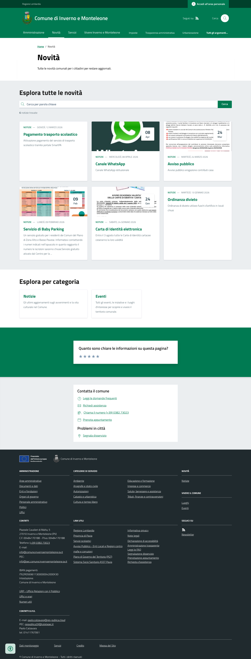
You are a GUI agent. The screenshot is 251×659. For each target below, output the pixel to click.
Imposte (133, 33)
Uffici (22, 512)
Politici (22, 507)
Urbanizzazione (190, 33)
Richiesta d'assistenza (139, 562)
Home (40, 46)
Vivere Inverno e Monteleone (102, 32)
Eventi (185, 508)
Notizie (27, 127)
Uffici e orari (25, 596)
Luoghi (185, 503)
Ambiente (78, 481)
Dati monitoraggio (29, 646)
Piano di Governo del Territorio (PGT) (92, 557)
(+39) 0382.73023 (40, 543)
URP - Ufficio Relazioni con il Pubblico (39, 591)
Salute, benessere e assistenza (144, 491)
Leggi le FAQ (134, 550)
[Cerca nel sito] (223, 18)
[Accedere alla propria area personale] (208, 4)
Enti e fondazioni (28, 491)
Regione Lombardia (31, 4)
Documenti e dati (28, 486)
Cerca (225, 104)
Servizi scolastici (82, 541)
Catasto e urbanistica (84, 497)
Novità (56, 32)
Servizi (72, 32)
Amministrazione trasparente (143, 545)
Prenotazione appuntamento (143, 558)
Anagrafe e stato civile (85, 486)
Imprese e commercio (139, 486)
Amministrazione (33, 32)
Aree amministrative (30, 481)
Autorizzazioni (81, 491)
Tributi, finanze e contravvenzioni (145, 497)
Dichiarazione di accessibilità (143, 541)
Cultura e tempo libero (85, 502)
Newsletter (188, 534)
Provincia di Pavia (82, 536)
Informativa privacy (138, 530)
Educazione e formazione (141, 481)
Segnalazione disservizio (141, 554)
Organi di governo (29, 497)
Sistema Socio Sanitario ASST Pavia (92, 562)
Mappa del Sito (108, 646)
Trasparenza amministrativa (160, 33)
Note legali (133, 536)
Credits (80, 646)
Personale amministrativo (33, 502)
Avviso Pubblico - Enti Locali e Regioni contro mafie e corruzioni (97, 548)
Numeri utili (25, 602)
